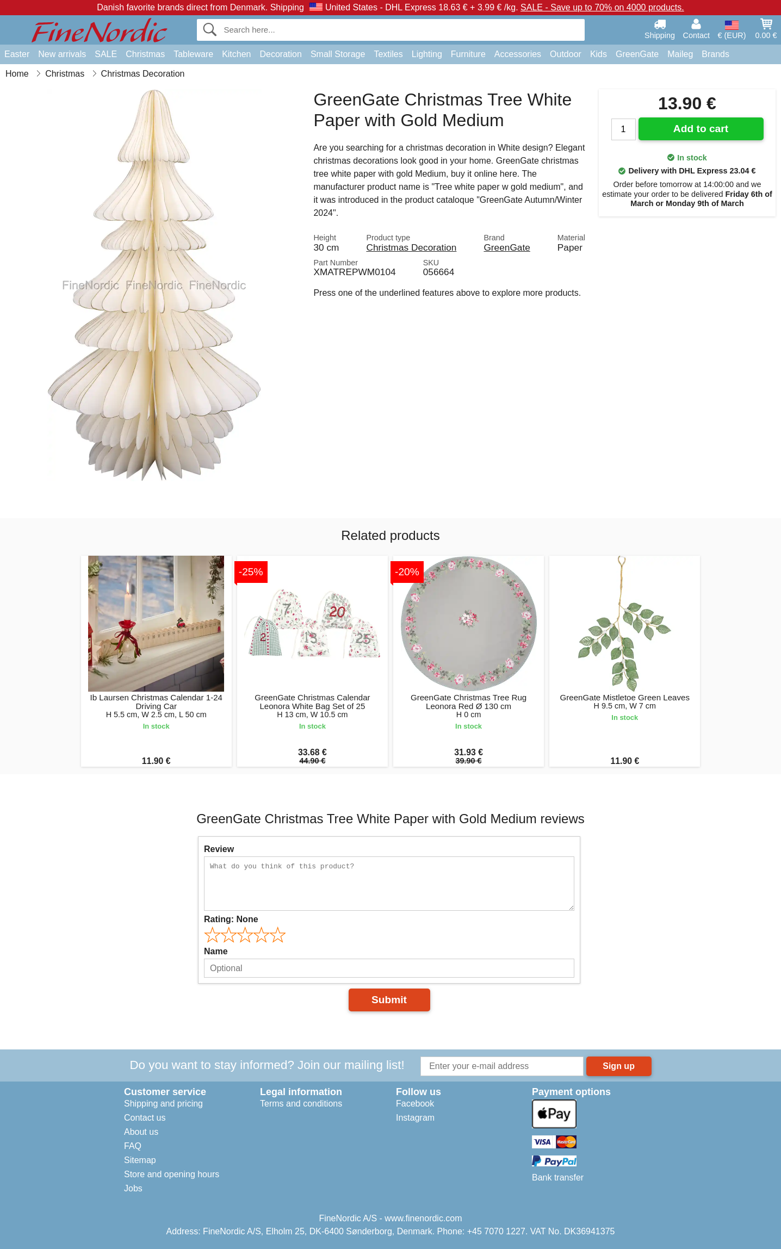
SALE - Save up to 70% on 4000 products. (602, 7)
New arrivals (62, 54)
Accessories (517, 54)
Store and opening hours (171, 1174)
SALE (106, 54)
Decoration (281, 54)
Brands (715, 54)
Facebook (415, 1103)
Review (219, 849)
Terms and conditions (301, 1103)
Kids (598, 54)
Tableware (193, 54)
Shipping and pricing (163, 1103)
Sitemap (140, 1160)
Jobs (133, 1188)
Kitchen (236, 54)
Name (216, 951)
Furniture (468, 54)
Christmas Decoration (411, 247)
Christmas (145, 54)
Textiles (388, 54)
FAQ (132, 1146)
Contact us (144, 1117)
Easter (16, 54)
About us (141, 1131)
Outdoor (565, 54)
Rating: (231, 919)
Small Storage (338, 54)
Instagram (415, 1117)
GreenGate (637, 54)
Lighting (427, 54)
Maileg (680, 54)
